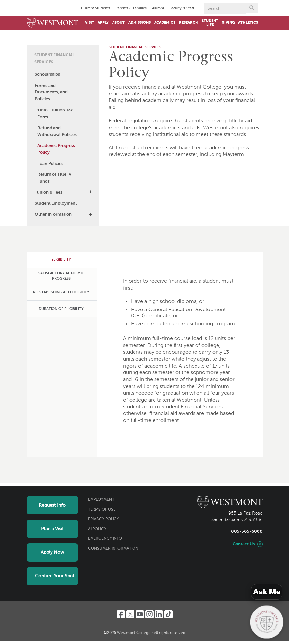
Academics (164, 23)
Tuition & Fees (48, 192)
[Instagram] (149, 614)
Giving (228, 23)
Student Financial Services (54, 58)
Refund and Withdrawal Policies (57, 131)
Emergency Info (105, 539)
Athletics (248, 23)
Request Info (52, 505)
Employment (101, 500)
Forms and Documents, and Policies (51, 93)
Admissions (139, 23)
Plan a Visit (52, 529)
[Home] (52, 23)
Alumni (158, 8)
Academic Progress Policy (56, 149)
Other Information (53, 214)
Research (188, 23)
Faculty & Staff (181, 8)
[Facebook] (121, 614)
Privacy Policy (103, 519)
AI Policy (97, 529)
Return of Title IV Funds (54, 178)
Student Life (210, 23)
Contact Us (244, 544)
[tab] (61, 259)
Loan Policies (50, 164)
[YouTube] (140, 614)
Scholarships (47, 74)
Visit (89, 23)
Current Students (95, 8)
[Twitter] (130, 614)
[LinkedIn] (159, 614)
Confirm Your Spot (54, 576)
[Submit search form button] (251, 8)
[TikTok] (168, 614)
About (118, 23)
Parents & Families (131, 8)
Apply (103, 23)
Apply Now (52, 552)
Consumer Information (113, 549)
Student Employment (56, 203)
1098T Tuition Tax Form (55, 113)
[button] (90, 85)
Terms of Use (101, 509)
